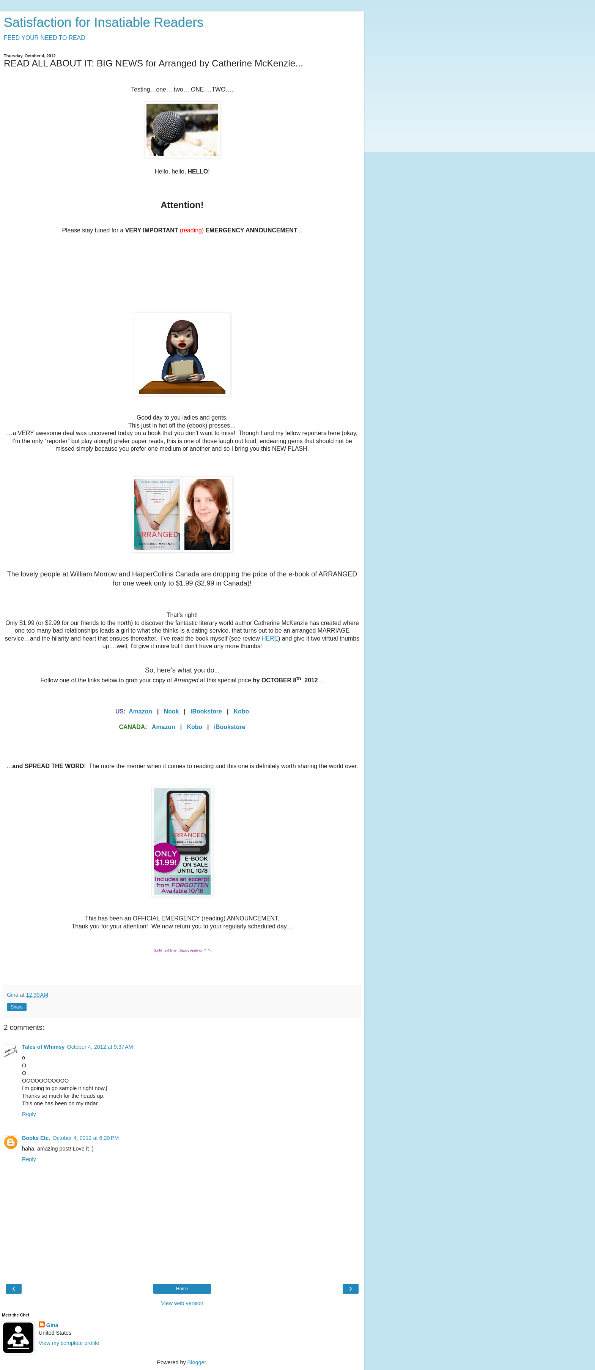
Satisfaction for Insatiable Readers (103, 22)
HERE (269, 638)
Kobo (241, 711)
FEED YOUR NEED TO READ (44, 38)
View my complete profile (69, 1343)
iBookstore (206, 711)
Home (182, 1288)
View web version (182, 1303)
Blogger (196, 1362)
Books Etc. (36, 1138)
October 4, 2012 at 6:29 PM (85, 1138)
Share (17, 1007)
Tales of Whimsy (43, 1047)
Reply (29, 1114)
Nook (171, 711)
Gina (52, 1325)
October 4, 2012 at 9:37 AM (100, 1047)
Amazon (140, 711)
